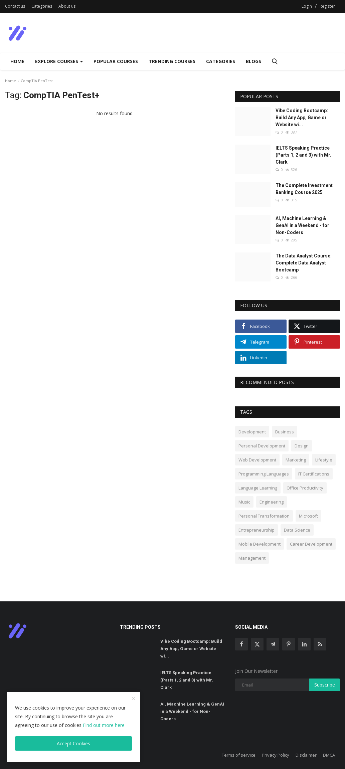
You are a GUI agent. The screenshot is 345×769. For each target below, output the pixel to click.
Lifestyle (323, 460)
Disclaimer (306, 755)
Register (327, 6)
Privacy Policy (275, 755)
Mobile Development (259, 544)
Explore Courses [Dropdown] (59, 61)
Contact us (15, 6)
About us (66, 6)
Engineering (272, 502)
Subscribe (324, 685)
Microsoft (308, 516)
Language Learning (257, 488)
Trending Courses (172, 61)
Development (252, 432)
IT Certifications (313, 474)
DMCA (329, 755)
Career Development (311, 544)
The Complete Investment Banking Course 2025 (304, 189)
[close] (133, 699)
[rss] (320, 644)
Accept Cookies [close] (73, 743)
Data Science (297, 530)
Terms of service (238, 755)
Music (244, 502)
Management (252, 558)
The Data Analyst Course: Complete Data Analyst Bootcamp (304, 262)
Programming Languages (263, 474)
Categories (41, 6)
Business (284, 432)
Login (307, 6)
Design (302, 446)
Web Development (257, 460)
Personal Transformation (264, 516)
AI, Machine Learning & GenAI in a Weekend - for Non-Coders (302, 225)
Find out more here (104, 725)
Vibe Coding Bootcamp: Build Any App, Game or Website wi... (302, 117)
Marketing (296, 460)
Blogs (253, 61)
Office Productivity (305, 488)
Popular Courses (116, 61)
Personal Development (261, 446)
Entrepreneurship (256, 530)
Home (17, 61)
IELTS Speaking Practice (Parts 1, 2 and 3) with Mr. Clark (303, 155)
